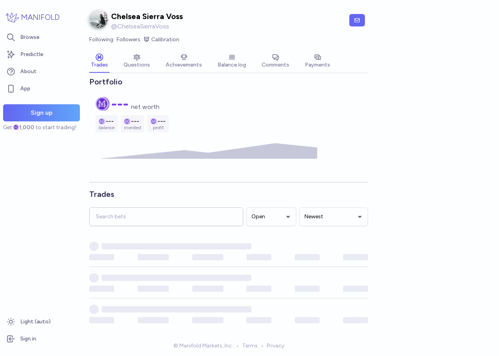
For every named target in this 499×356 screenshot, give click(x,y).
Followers (128, 39)
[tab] (99, 61)
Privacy (275, 345)
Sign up (42, 112)
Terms (250, 345)
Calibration (161, 39)
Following (101, 39)
